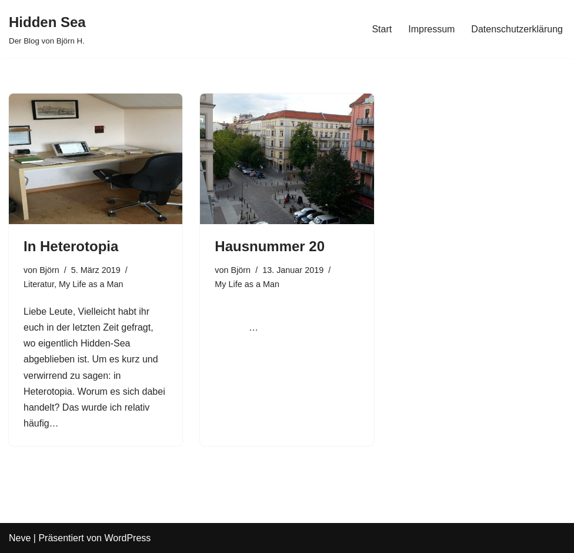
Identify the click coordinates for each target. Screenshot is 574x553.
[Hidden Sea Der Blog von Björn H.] (47, 29)
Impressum (431, 29)
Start (382, 29)
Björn (49, 270)
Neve (20, 538)
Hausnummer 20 (270, 246)
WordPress (127, 538)
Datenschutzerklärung (517, 29)
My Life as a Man (91, 284)
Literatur (39, 284)
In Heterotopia (71, 246)
